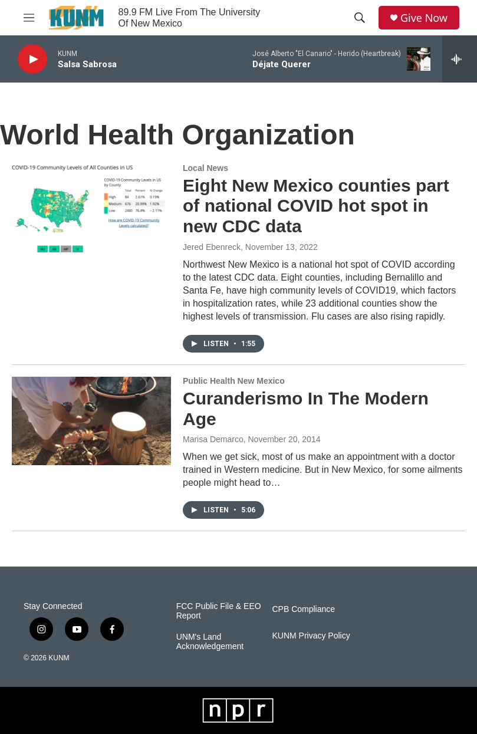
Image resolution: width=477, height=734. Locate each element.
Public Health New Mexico (234, 381)
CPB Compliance (303, 609)
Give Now (424, 18)
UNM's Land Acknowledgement (210, 642)
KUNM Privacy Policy (311, 635)
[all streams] (459, 59)
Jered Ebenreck (212, 247)
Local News (205, 168)
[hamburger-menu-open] (29, 17)
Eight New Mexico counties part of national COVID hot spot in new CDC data (316, 206)
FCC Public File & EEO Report (218, 611)
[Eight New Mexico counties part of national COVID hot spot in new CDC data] (91, 208)
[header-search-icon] (359, 17)
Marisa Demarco (213, 439)
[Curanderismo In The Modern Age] (91, 421)
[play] (32, 59)
